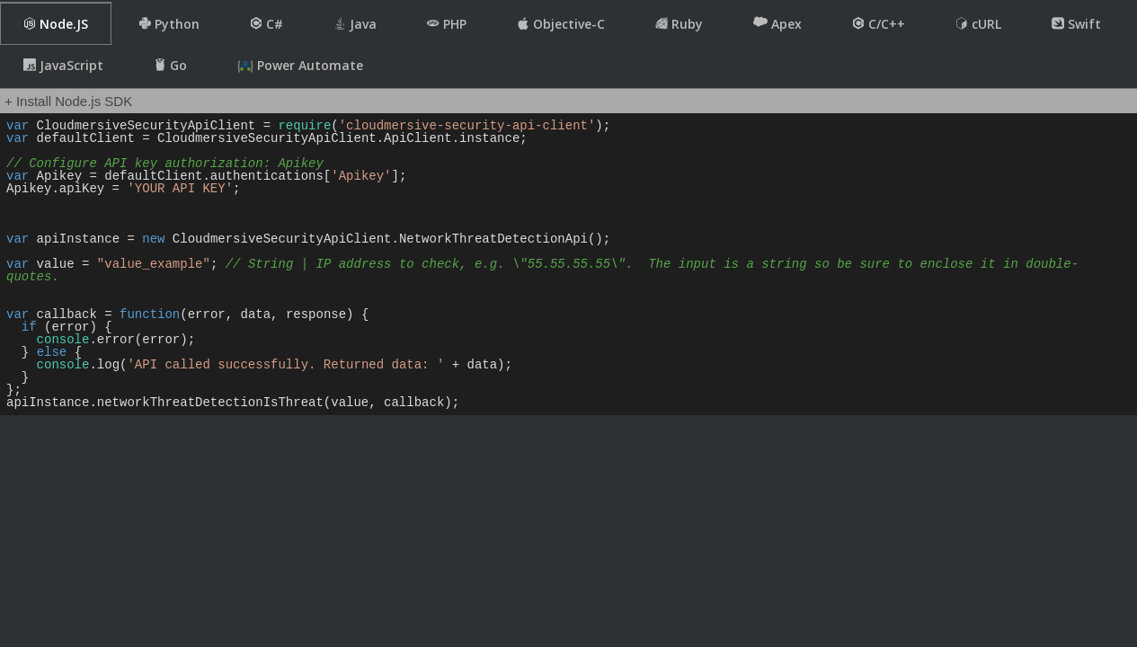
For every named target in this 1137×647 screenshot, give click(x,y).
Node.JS (55, 23)
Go (170, 65)
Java (355, 23)
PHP (446, 23)
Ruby (679, 23)
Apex (777, 23)
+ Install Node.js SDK (68, 101)
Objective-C (561, 23)
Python (169, 23)
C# (266, 23)
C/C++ (878, 23)
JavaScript (63, 65)
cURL (978, 23)
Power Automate (300, 66)
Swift (1076, 23)
